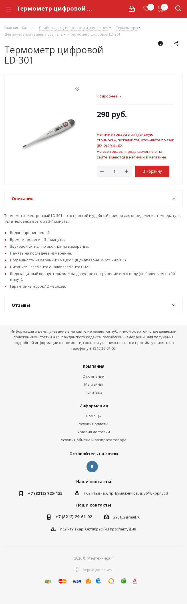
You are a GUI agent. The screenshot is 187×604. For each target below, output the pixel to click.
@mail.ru (132, 517)
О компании (93, 376)
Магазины (93, 384)
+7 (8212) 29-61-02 (74, 516)
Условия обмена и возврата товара (93, 439)
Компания (93, 366)
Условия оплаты (93, 423)
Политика (93, 392)
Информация (93, 405)
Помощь (93, 415)
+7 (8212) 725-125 (45, 493)
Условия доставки (93, 431)
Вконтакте (92, 466)
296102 (119, 517)
